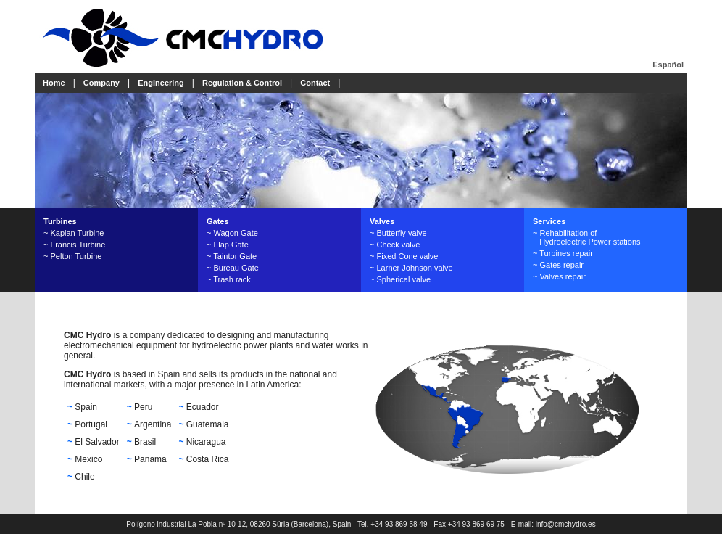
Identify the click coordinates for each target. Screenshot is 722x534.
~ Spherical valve (400, 279)
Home (54, 82)
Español (668, 64)
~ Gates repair (558, 264)
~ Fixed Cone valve (404, 256)
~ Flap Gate (228, 244)
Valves (382, 221)
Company (101, 82)
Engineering (161, 82)
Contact (315, 82)
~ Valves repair (559, 276)
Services (549, 221)
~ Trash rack (229, 279)
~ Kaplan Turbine (73, 233)
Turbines (60, 221)
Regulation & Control (242, 82)
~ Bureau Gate (233, 267)
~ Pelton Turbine (72, 256)
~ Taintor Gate (232, 256)
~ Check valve (395, 244)
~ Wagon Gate (232, 233)
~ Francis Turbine (74, 244)
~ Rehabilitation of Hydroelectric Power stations (587, 237)
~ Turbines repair (563, 253)
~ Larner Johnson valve (411, 267)
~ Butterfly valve (398, 233)
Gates (218, 221)
